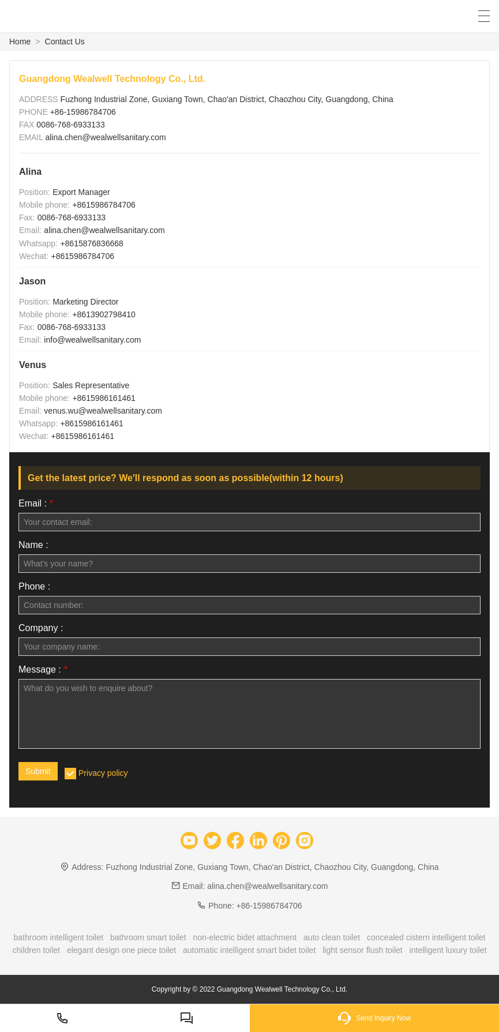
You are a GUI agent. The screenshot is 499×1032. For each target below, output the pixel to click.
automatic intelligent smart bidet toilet (249, 950)
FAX (27, 124)
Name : (33, 545)
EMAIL (32, 137)
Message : (42, 669)
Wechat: (33, 256)
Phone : (34, 586)
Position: (34, 192)
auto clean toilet (331, 937)
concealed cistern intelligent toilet (426, 937)
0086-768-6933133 (70, 124)
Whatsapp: (38, 243)
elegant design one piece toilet (121, 950)
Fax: (27, 217)
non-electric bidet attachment (245, 937)
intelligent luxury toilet (448, 950)
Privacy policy (103, 773)
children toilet (37, 950)
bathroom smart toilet (148, 937)
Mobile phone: (44, 204)
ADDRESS (40, 99)
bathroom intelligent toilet (58, 937)
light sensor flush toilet (362, 950)
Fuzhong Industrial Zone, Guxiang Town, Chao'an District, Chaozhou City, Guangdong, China (227, 99)
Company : (40, 628)
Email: (30, 230)
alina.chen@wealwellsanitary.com (105, 137)
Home (20, 41)
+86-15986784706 (83, 112)
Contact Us (65, 41)
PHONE (34, 112)
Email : (35, 503)
